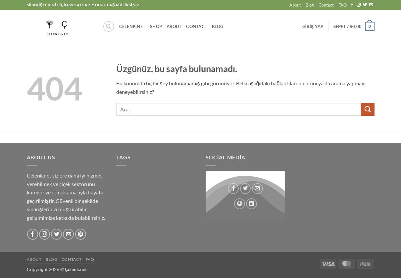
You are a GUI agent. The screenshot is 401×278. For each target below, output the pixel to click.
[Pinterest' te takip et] (80, 234)
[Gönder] (367, 109)
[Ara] (108, 26)
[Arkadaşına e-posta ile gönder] (257, 188)
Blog (310, 5)
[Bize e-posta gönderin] (371, 5)
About (295, 5)
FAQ (342, 5)
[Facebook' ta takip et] (352, 5)
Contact (326, 5)
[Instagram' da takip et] (359, 5)
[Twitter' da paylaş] (245, 188)
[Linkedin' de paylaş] (251, 203)
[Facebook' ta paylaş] (233, 188)
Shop (156, 26)
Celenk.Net (132, 26)
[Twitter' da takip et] (365, 5)
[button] (313, 26)
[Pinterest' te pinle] (239, 203)
